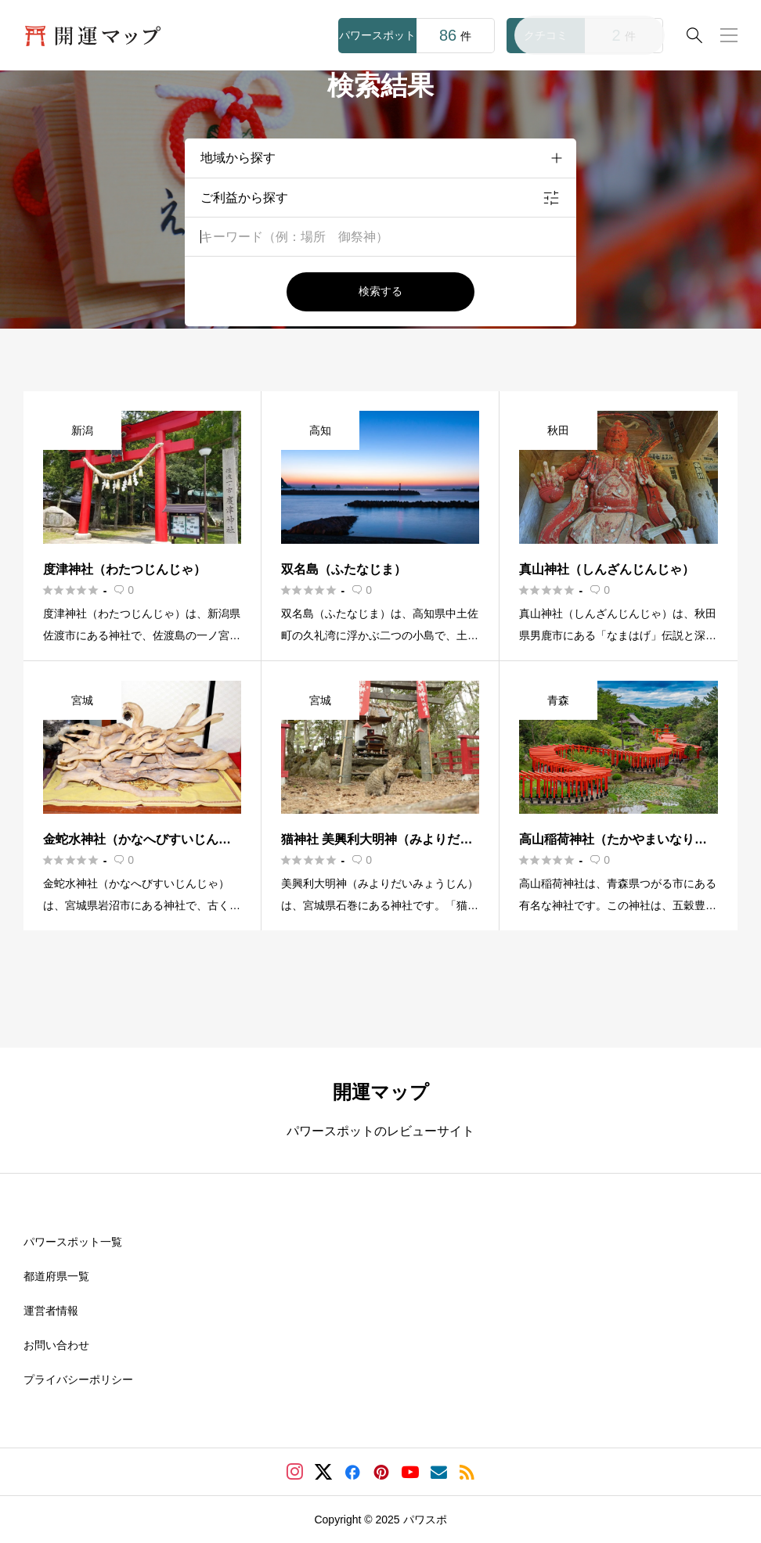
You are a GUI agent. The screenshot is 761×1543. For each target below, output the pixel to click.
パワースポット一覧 (72, 1241)
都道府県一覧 (56, 1276)
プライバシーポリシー (78, 1379)
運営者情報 (50, 1310)
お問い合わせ (56, 1345)
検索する (380, 291)
